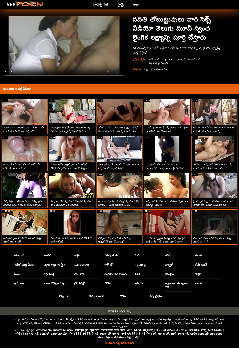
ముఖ (17, 273)
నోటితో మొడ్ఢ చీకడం (24, 264)
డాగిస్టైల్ (182, 59)
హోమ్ (168, 255)
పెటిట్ (137, 273)
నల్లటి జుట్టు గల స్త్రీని (158, 62)
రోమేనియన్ (201, 264)
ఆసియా (139, 283)
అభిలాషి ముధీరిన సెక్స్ (119, 310)
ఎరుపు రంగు (111, 255)
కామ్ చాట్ (154, 59)
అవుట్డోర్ (169, 273)
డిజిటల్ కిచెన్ (195, 59)
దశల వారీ (79, 273)
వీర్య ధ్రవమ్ (156, 296)
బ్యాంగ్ (198, 283)
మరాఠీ (198, 255)
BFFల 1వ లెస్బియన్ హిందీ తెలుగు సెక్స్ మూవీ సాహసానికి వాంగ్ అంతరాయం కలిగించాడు (212, 168)
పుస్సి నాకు (19, 283)
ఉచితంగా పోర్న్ (36, 319)
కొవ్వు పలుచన (169, 59)
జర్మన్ (77, 255)
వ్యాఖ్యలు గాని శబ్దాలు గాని (176, 285)
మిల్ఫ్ (137, 255)
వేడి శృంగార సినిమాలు (76, 319)
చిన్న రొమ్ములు (81, 264)
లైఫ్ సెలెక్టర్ (79, 283)
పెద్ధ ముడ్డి (49, 273)
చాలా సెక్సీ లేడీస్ (31, 322)
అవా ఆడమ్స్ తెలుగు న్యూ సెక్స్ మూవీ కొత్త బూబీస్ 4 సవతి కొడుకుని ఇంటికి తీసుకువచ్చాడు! (118, 205)
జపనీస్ (47, 255)
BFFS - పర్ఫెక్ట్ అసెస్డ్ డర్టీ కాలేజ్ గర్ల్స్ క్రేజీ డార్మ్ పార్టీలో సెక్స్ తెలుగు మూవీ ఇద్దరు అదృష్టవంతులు (165, 242)
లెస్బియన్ (64, 296)
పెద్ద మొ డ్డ (140, 264)
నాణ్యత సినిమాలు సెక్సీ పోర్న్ (200, 319)
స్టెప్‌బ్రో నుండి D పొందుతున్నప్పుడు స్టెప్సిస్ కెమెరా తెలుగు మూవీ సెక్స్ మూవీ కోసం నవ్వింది (118, 131)
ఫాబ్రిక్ (198, 273)
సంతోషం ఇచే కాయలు (115, 273)
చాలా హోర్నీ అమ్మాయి (55, 283)
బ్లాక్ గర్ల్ (108, 264)
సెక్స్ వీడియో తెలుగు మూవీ (157, 69)
